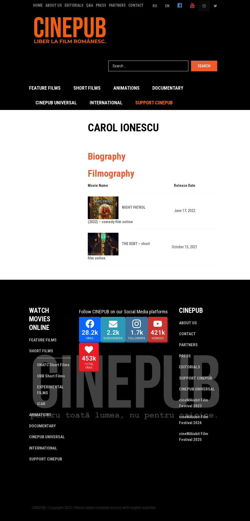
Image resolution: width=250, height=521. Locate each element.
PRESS (101, 5)
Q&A (89, 5)
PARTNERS (117, 5)
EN (167, 6)
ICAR (41, 403)
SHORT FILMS (87, 88)
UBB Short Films (51, 376)
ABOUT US (53, 5)
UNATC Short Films (53, 364)
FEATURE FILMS (45, 88)
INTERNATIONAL (106, 102)
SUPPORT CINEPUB (154, 102)
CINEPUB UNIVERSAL (56, 102)
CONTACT (136, 5)
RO (155, 6)
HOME (38, 5)
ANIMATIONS (126, 88)
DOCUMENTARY (167, 88)
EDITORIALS (74, 5)
